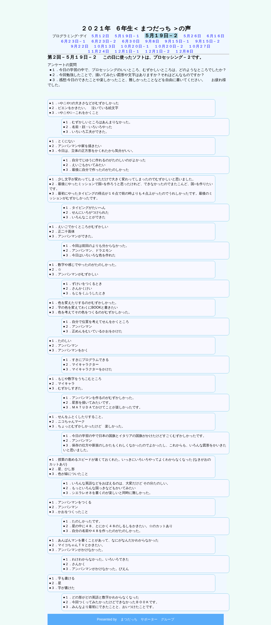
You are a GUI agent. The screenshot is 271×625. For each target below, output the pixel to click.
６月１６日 (215, 36)
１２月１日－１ (127, 51)
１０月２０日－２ (168, 46)
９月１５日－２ (207, 41)
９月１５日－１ (177, 41)
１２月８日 (184, 51)
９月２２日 (79, 46)
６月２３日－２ (103, 41)
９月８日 (152, 41)
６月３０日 (130, 41)
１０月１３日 (104, 46)
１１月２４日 (98, 51)
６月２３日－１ (73, 41)
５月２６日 (192, 36)
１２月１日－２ (157, 51)
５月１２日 (102, 36)
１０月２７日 (199, 46)
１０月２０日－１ (134, 46)
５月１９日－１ (127, 36)
